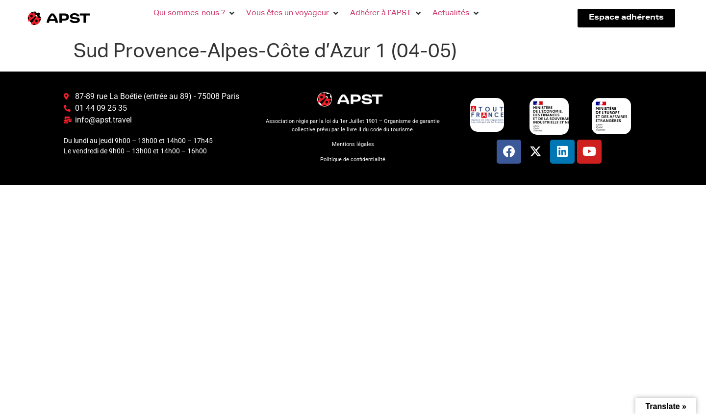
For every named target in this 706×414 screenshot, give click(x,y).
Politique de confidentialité (352, 159)
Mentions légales (353, 144)
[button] (195, 13)
